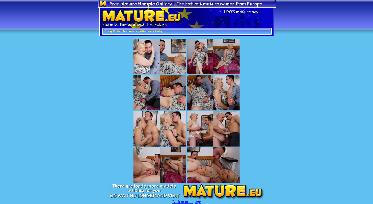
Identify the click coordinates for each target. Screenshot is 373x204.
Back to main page (186, 202)
